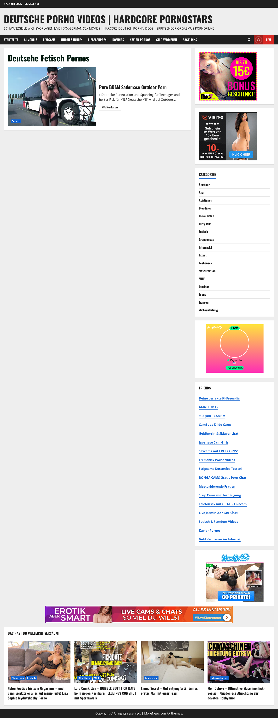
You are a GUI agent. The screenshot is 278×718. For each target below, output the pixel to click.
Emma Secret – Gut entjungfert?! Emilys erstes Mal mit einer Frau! (169, 691)
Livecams (49, 39)
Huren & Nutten (71, 39)
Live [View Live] (262, 39)
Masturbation (207, 270)
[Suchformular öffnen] (249, 39)
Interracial (205, 247)
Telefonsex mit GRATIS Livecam (223, 504)
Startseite (11, 39)
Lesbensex (205, 263)
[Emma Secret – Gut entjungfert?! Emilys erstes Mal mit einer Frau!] (172, 662)
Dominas (118, 39)
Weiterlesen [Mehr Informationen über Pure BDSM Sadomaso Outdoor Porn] (111, 108)
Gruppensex (206, 239)
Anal (201, 192)
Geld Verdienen (166, 39)
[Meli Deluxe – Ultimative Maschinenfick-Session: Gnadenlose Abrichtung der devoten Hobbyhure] (239, 662)
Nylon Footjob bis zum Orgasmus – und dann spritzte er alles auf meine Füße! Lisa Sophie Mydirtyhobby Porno (38, 693)
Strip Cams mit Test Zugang (220, 495)
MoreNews (152, 713)
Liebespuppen (97, 39)
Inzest (203, 255)
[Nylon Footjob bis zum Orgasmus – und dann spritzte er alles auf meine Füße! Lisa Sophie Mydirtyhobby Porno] (39, 662)
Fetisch (16, 121)
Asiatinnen (205, 200)
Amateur (204, 184)
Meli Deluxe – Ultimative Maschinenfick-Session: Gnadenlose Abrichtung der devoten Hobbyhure (236, 693)
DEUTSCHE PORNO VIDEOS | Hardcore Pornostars (108, 19)
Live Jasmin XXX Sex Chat (218, 513)
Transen (203, 302)
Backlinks (190, 39)
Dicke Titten (206, 216)
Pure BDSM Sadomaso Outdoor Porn (52, 96)
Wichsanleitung (208, 310)
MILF (202, 278)
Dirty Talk (205, 223)
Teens (202, 294)
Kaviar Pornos (140, 39)
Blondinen (205, 208)
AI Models (30, 39)
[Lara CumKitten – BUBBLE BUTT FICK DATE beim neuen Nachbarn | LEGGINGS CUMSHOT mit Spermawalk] (105, 662)
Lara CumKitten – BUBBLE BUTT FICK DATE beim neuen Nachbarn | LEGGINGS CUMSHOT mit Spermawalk (105, 693)
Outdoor (204, 286)
